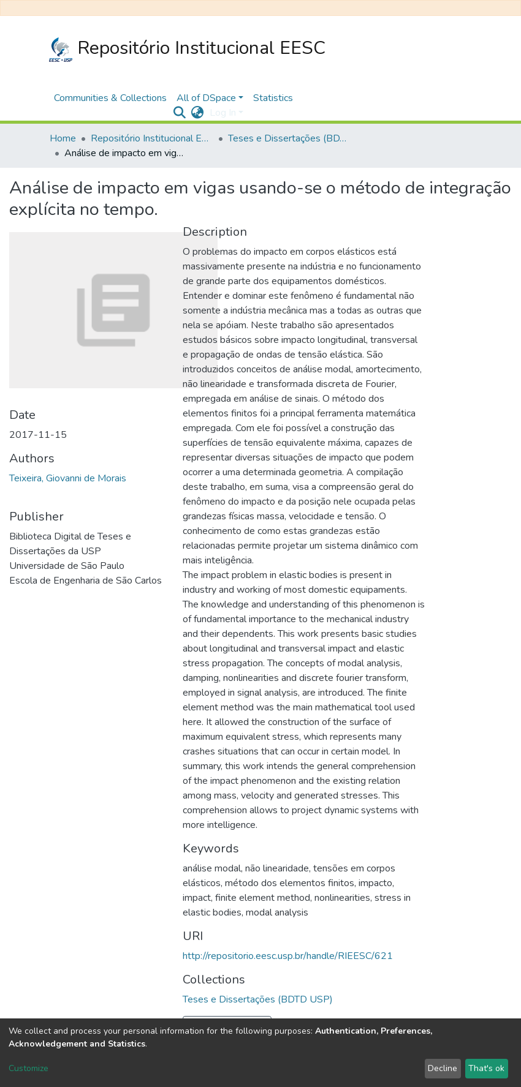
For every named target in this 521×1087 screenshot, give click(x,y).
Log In (223, 112)
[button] (197, 112)
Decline (442, 1068)
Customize (28, 1068)
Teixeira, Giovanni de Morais (67, 478)
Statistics (273, 98)
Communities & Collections (110, 98)
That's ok (486, 1068)
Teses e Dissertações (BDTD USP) (289, 138)
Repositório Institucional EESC (187, 49)
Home (63, 138)
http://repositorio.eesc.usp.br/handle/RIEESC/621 (288, 956)
